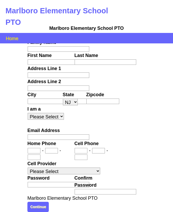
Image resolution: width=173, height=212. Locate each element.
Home (12, 38)
